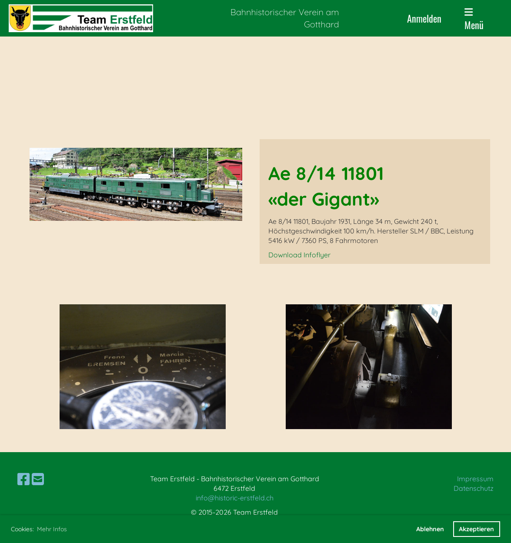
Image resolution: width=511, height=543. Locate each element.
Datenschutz (474, 488)
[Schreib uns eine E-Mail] (38, 479)
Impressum (475, 478)
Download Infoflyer (299, 254)
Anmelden (424, 18)
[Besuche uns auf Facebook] (23, 479)
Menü (474, 19)
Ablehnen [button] (430, 529)
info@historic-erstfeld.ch (235, 497)
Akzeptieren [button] (476, 529)
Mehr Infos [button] (52, 529)
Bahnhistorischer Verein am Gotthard (284, 18)
